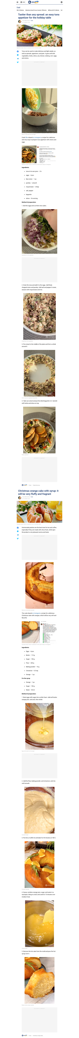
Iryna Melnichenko (26, 20)
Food (32, 20)
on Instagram (37, 137)
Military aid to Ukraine (53, 10)
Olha (26, 137)
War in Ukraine (20, 10)
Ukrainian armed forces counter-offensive (36, 10)
